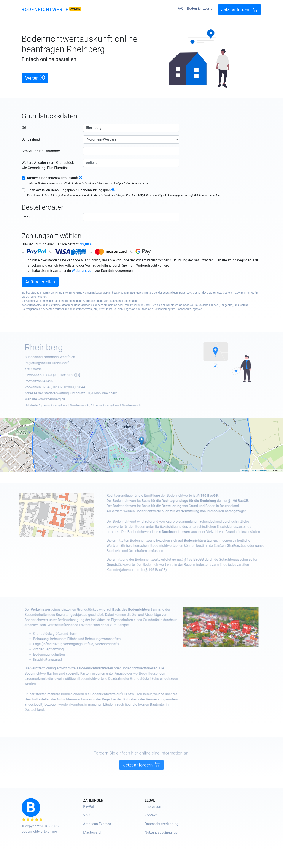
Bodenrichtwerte (45, 9)
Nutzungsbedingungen (162, 832)
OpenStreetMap (260, 470)
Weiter (35, 78)
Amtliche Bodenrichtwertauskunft (52, 178)
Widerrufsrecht (83, 271)
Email (26, 217)
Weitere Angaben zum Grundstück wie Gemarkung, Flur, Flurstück (48, 165)
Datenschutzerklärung (161, 824)
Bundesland (31, 139)
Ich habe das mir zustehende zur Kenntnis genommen (80, 271)
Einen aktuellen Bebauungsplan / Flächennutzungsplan (69, 190)
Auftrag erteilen (40, 282)
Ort (24, 128)
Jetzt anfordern (239, 9)
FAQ (180, 8)
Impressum (153, 807)
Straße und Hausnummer (41, 151)
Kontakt (151, 815)
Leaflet (244, 470)
